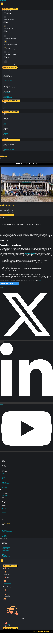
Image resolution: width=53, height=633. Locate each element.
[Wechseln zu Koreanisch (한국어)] (6, 548)
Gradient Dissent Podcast (7, 132)
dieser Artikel (2, 239)
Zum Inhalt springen (3, 0)
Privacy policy (4, 542)
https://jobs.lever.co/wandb (30, 253)
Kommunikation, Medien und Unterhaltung (10, 87)
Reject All (40, 631)
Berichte (3, 470)
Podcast (5, 117)
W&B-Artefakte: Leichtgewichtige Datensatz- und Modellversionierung (5, 468)
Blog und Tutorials (4, 502)
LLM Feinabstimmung (7, 75)
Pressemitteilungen (6, 119)
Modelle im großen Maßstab (8, 76)
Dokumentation (4, 501)
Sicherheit (5, 143)
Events (5, 129)
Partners (5, 103)
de (0, 158)
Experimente (3, 461)
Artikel (2, 506)
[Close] (52, 631)
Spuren (3, 457)
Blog (4, 114)
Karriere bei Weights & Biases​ (8, 141)
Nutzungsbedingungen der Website (6, 550)
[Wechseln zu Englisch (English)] (6, 545)
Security (5, 102)
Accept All (46, 631)
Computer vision (6, 74)
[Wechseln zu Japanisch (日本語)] (6, 547)
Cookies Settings (35, 631)
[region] (26, 631)
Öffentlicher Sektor (6, 90)
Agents (3, 460)
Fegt (2, 462)
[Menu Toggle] (2, 3)
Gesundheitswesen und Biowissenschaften (10, 88)
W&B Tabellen (3, 464)
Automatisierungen (4, 471)
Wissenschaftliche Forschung (8, 91)
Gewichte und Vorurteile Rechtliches (9, 144)
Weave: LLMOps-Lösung (6, 33)
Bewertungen (3, 459)
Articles (5, 115)
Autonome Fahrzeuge (7, 86)
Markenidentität (4, 525)
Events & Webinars (6, 118)
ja (1, 158)
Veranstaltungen (4, 505)
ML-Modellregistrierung (5, 493)
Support (5, 104)
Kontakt (3, 524)
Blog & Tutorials (6, 128)
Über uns (5, 145)
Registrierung (3, 465)
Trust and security (4, 520)
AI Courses (5, 113)
